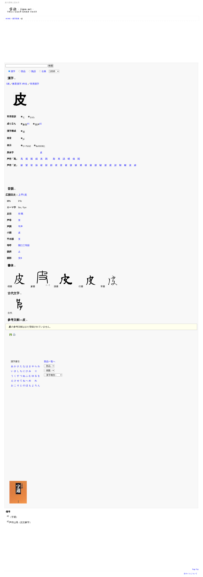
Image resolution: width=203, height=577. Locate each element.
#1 (28, 123)
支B (20, 258)
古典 (44, 71)
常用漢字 (34, 84)
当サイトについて (190, 574)
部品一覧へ (49, 361)
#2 (40, 123)
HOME (8, 19)
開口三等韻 (23, 245)
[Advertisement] (101, 42)
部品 (23, 71)
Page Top (195, 569)
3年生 (24, 84)
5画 (8, 84)
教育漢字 (16, 84)
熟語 (33, 71)
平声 (20, 226)
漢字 (13, 71)
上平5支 (22, 194)
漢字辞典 (15, 19)
